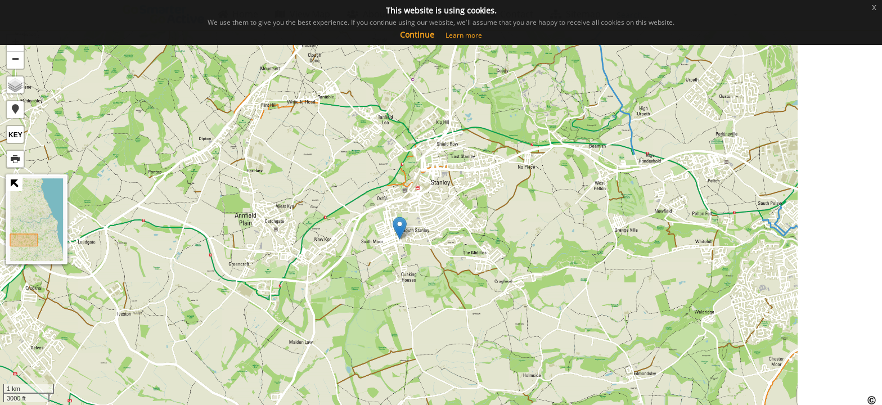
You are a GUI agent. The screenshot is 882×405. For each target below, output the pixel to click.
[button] (15, 109)
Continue (417, 34)
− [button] (15, 60)
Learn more (464, 35)
